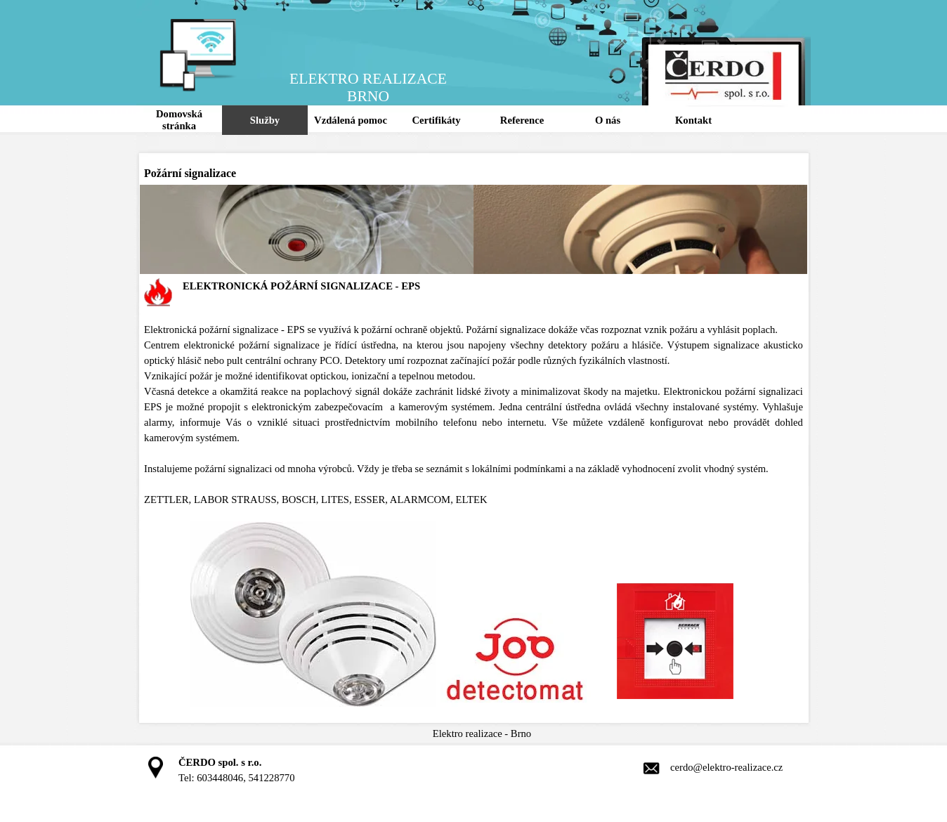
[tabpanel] (473, 493)
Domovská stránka (179, 119)
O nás (607, 120)
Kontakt (693, 120)
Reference (522, 120)
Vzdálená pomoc (350, 120)
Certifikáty (436, 120)
